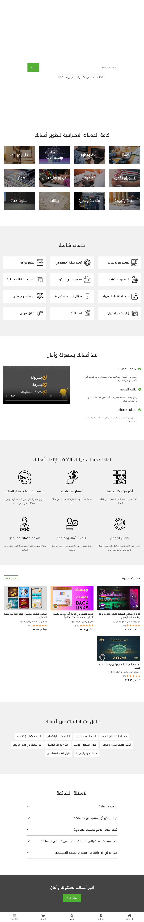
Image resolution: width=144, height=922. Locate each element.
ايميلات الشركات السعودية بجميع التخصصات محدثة (119, 666)
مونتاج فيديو (118, 621)
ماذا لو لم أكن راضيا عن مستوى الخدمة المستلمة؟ (86, 852)
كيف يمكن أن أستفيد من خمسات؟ (95, 818)
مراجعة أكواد (83, 77)
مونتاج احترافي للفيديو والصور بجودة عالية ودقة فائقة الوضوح (119, 615)
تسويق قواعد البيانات (118, 672)
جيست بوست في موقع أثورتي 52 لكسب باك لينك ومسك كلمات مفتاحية (73, 615)
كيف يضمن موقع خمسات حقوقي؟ (95, 829)
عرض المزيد (11, 578)
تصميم (44, 621)
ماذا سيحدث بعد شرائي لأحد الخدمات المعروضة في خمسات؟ (79, 841)
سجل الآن (72, 897)
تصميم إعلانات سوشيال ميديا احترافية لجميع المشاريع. (25, 615)
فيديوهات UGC (65, 77)
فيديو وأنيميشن (133, 621)
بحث (33, 67)
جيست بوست (74, 621)
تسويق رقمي (87, 621)
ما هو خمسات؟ (107, 806)
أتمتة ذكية (98, 77)
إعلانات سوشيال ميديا (29, 621)
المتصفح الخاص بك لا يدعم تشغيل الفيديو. (36, 385)
